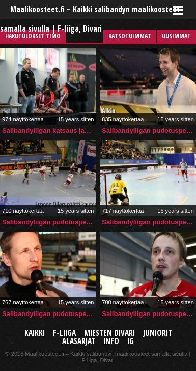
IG (130, 341)
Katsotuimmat (129, 36)
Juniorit (157, 333)
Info (111, 341)
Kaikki (34, 333)
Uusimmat (176, 36)
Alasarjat (78, 341)
